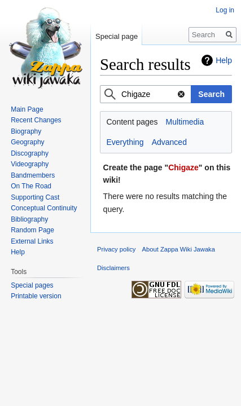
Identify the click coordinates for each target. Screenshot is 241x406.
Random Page (32, 230)
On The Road (31, 186)
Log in (225, 10)
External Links (32, 241)
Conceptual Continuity (44, 208)
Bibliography (29, 219)
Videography (30, 164)
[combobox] (145, 94)
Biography (26, 131)
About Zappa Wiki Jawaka (178, 249)
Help (224, 60)
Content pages (132, 121)
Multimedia (185, 121)
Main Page (27, 109)
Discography (30, 153)
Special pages (32, 285)
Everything (125, 142)
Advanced (169, 142)
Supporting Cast (35, 197)
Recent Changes (36, 120)
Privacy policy (116, 249)
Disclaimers (113, 267)
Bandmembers (33, 175)
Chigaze (183, 167)
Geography (27, 142)
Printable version (36, 296)
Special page (116, 36)
